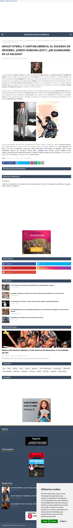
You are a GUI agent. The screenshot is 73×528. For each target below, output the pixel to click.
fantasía (27, 368)
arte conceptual (7, 371)
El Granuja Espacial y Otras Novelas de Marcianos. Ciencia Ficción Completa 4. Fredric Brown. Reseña (40, 310)
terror (21, 368)
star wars (32, 371)
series (9, 368)
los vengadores (10, 40)
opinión (39, 371)
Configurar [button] (63, 521)
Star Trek (46, 371)
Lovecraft (53, 371)
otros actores (49, 146)
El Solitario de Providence (36, 34)
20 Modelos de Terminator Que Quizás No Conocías (27, 317)
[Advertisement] (36, 17)
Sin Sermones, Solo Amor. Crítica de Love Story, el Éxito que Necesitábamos (35, 301)
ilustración (16, 371)
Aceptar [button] (45, 521)
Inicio (3, 40)
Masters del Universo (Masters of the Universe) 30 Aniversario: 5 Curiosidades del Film (35, 351)
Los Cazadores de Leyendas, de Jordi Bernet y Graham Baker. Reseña (32, 285)
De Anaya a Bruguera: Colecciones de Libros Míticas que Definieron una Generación (37, 293)
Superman (34, 368)
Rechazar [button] (53, 521)
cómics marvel (19, 158)
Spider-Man (66, 368)
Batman (15, 368)
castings (8, 158)
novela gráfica (57, 368)
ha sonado (10, 93)
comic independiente (45, 368)
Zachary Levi (43, 150)
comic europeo (62, 371)
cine (12, 158)
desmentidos (13, 154)
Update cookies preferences (8, 1)
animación (24, 371)
